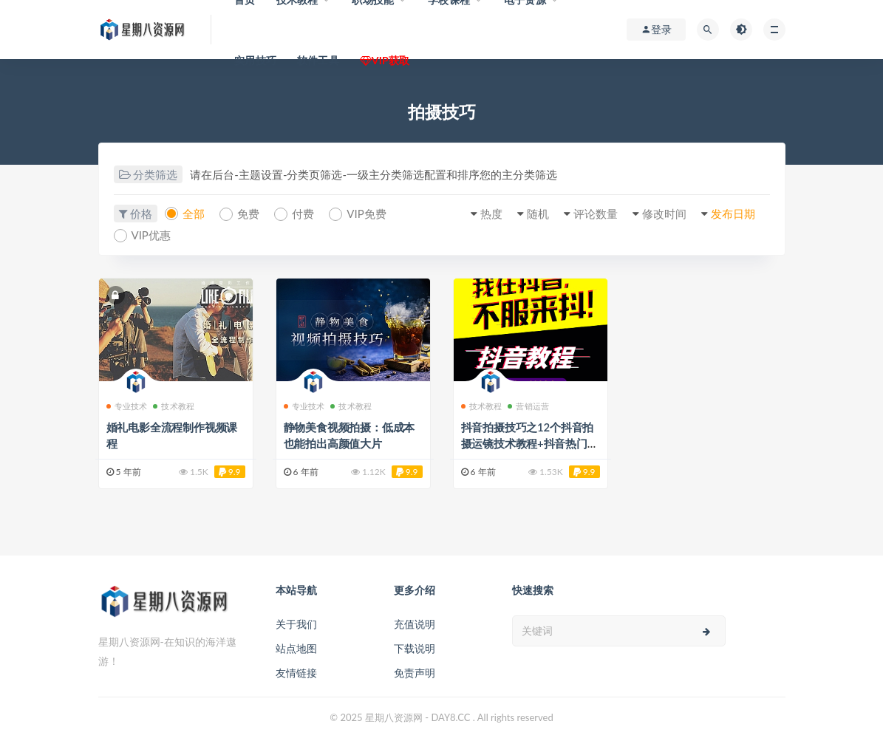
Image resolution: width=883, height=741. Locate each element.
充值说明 (414, 624)
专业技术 (127, 406)
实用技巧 (255, 60)
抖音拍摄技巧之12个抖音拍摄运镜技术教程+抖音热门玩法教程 (530, 443)
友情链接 (296, 672)
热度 (491, 213)
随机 (538, 213)
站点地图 (296, 648)
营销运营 (528, 406)
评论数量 (595, 213)
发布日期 (733, 213)
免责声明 (414, 672)
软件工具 (318, 60)
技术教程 (173, 406)
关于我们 (296, 624)
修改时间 (664, 213)
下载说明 (414, 648)
